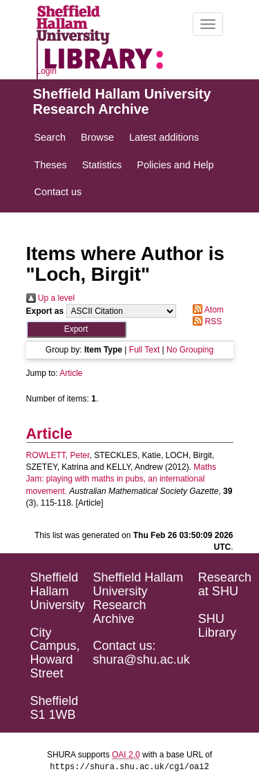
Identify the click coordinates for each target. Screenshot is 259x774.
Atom (206, 310)
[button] (76, 329)
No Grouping (189, 350)
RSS (205, 321)
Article (70, 373)
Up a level (50, 298)
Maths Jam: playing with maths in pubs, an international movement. (121, 478)
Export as (45, 311)
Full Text (144, 350)
